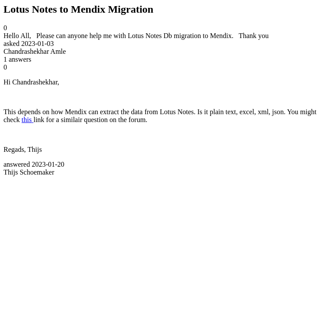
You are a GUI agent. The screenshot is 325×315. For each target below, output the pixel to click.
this (27, 119)
